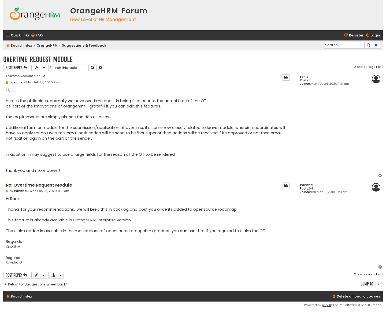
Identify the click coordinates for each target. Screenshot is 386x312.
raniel (304, 77)
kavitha (306, 185)
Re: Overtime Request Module (39, 185)
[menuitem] (37, 35)
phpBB (326, 305)
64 (311, 188)
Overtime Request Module (38, 59)
